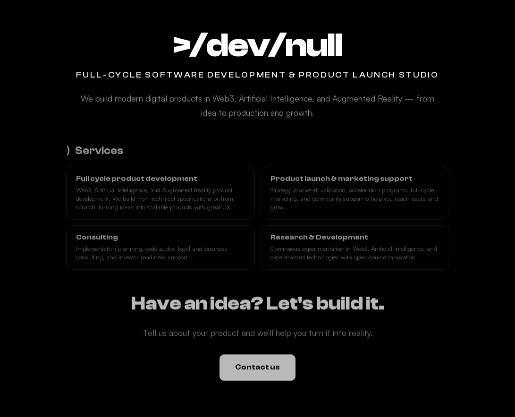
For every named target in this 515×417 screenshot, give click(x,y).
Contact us (257, 368)
